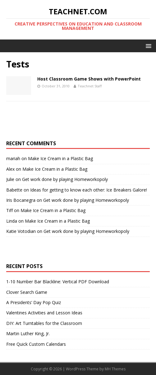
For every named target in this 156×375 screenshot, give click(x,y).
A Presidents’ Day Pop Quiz (33, 302)
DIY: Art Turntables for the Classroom (44, 323)
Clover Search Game (26, 292)
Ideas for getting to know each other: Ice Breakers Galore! (88, 190)
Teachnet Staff (90, 86)
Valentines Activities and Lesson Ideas (44, 313)
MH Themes (115, 369)
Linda (11, 221)
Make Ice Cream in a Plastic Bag (60, 158)
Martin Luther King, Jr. (28, 333)
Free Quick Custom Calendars (36, 344)
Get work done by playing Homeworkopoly (65, 179)
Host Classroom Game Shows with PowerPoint (89, 79)
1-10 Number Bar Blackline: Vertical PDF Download (57, 282)
